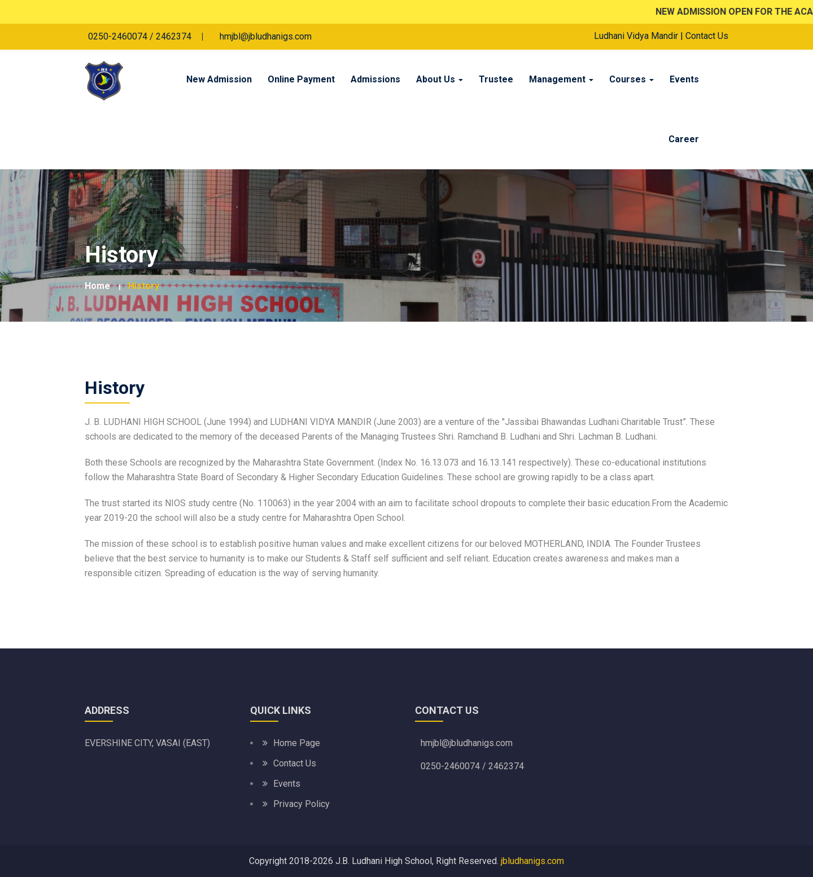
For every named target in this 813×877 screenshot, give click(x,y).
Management (561, 79)
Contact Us (294, 763)
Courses (631, 79)
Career (683, 139)
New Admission (219, 79)
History (143, 285)
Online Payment (301, 79)
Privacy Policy (301, 804)
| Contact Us (704, 35)
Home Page (296, 743)
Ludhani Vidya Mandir (636, 35)
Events (684, 79)
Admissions (375, 79)
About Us (439, 79)
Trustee (496, 79)
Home (97, 285)
